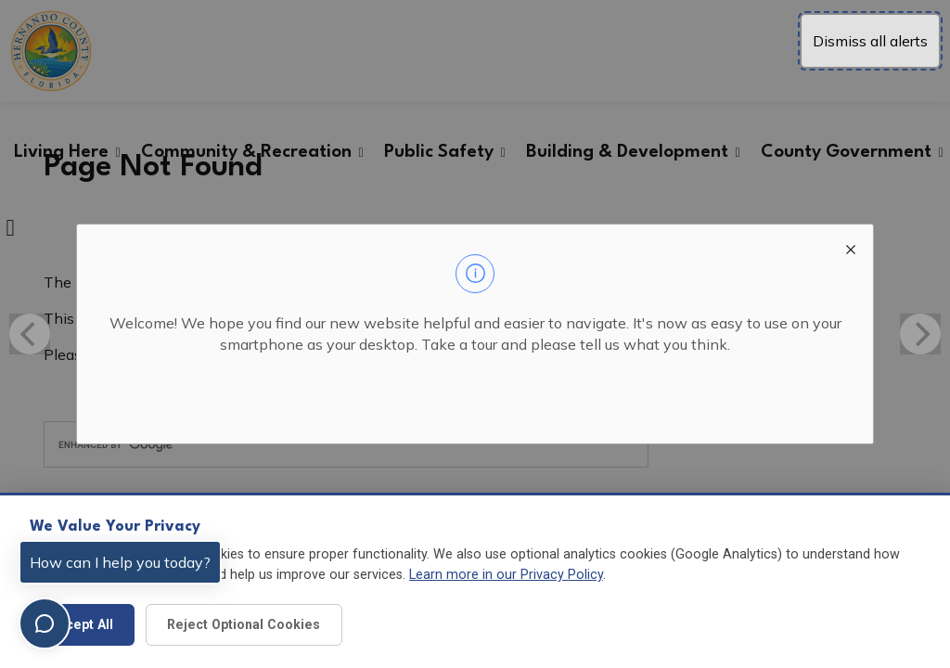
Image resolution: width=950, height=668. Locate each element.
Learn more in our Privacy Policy (506, 575)
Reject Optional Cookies (243, 624)
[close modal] (850, 247)
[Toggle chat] (45, 623)
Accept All (81, 624)
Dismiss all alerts (870, 41)
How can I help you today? (120, 562)
